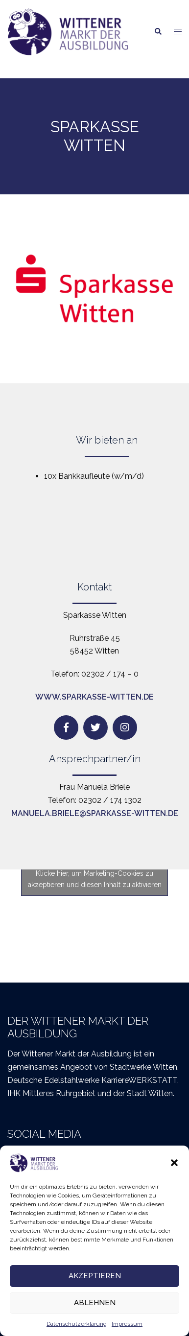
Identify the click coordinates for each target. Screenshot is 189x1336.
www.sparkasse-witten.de (94, 697)
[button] (174, 1163)
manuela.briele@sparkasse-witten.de (94, 813)
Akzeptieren (95, 1275)
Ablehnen (95, 1302)
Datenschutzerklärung (77, 1323)
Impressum (127, 1323)
